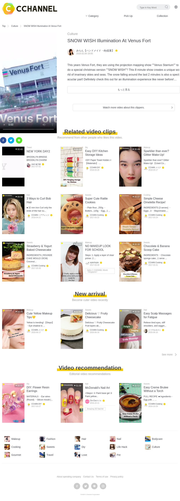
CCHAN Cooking (97, 215)
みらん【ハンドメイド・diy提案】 (95, 50)
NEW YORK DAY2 (38, 151)
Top (3, 26)
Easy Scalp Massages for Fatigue (157, 315)
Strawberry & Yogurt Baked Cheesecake (39, 248)
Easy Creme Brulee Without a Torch (156, 389)
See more (170, 354)
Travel (29, 147)
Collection (162, 16)
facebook (3, 140)
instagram (103, 486)
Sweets (88, 195)
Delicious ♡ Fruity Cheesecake (96, 315)
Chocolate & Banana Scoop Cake (157, 248)
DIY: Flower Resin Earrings (38, 389)
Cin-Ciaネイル (95, 401)
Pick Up (128, 16)
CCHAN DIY (95, 168)
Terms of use (102, 476)
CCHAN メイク (154, 168)
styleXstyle (94, 263)
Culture (14, 26)
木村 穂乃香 (36, 164)
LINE (19, 140)
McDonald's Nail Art (97, 387)
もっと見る (124, 89)
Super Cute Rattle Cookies (96, 200)
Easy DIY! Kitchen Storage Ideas (96, 153)
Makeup (147, 147)
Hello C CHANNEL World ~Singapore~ (97, 271)
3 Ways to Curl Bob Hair (39, 200)
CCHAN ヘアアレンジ (40, 215)
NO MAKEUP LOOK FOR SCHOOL (98, 248)
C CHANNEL (29, 9)
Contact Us (88, 476)
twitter (11, 140)
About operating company (69, 476)
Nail (86, 384)
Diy (86, 147)
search (166, 6)
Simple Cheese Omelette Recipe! (155, 200)
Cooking (147, 195)
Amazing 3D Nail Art (95, 409)
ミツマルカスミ (154, 330)
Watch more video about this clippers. (138, 107)
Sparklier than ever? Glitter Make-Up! (156, 153)
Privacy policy (116, 476)
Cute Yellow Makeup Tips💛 (39, 315)
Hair (28, 195)
